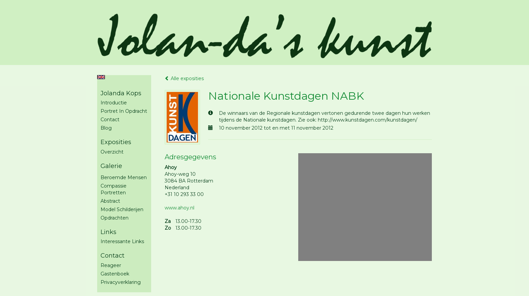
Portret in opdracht (124, 111)
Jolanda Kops (121, 93)
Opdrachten (115, 218)
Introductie (114, 103)
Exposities (116, 142)
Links (108, 232)
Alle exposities (184, 78)
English (101, 77)
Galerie (111, 166)
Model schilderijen (122, 209)
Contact (110, 120)
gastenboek (115, 274)
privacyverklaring (121, 282)
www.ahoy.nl (179, 208)
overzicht (112, 152)
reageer (111, 265)
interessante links (122, 241)
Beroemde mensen (124, 177)
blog (106, 128)
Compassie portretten (114, 189)
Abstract (110, 201)
